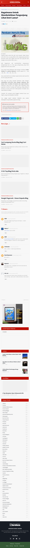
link (7, 73)
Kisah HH (15, 500)
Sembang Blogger (15, 410)
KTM (15, 509)
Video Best (15, 454)
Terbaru (3, 299)
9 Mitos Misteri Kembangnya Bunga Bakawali (10, 370)
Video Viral (15, 517)
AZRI (5, 218)
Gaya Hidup (8, 5)
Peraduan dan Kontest (15, 487)
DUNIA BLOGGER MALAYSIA (7, 168)
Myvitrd (6, 263)
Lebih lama (26, 299)
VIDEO (15, 453)
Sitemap (11, 545)
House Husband (15, 409)
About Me (16, 545)
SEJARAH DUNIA (15, 486)
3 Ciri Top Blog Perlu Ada (10, 171)
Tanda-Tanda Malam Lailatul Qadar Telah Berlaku (12, 355)
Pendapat (15, 480)
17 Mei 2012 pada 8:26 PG (11, 218)
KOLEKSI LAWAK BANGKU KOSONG (15, 465)
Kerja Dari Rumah (15, 425)
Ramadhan (15, 431)
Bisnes (15, 513)
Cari (28, 2)
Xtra (15, 476)
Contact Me (21, 545)
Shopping (15, 421)
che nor (6, 273)
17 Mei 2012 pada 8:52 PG (14, 228)
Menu (1, 2)
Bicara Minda (15, 449)
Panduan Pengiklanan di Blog (15, 471)
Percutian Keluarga (15, 502)
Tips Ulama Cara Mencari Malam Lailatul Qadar (11, 362)
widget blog (15, 478)
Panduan (15, 405)
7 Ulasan (15, 21)
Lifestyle (15, 403)
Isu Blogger (15, 482)
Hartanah (15, 443)
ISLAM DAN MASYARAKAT (15, 484)
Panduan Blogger (15, 498)
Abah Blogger (15, 508)
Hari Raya (15, 436)
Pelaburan (15, 451)
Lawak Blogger (15, 467)
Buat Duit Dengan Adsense (15, 460)
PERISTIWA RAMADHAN (15, 504)
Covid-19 (15, 456)
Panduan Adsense (15, 475)
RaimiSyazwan (8, 255)
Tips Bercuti (15, 429)
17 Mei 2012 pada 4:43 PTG (13, 263)
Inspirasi (15, 473)
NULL (15, 491)
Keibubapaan (15, 440)
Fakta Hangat (15, 412)
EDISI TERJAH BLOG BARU (15, 469)
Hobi (24, 5)
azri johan (7, 230)
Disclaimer (9, 110)
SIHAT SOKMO (15, 511)
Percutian (15, 423)
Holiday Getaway (15, 445)
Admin (6, 228)
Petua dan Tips (15, 497)
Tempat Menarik (15, 420)
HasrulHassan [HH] (9, 239)
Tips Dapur (19, 5)
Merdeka (15, 495)
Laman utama (4, 9)
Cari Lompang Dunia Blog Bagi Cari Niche (13, 143)
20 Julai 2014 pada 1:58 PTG (13, 273)
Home (2, 5)
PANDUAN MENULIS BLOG (13, 9)
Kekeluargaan (15, 416)
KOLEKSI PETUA (15, 489)
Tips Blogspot (15, 438)
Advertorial (15, 427)
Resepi (13, 5)
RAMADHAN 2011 (15, 506)
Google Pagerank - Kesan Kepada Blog (14, 198)
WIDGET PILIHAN (15, 447)
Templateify (17, 543)
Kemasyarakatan (15, 493)
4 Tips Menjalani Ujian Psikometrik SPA (13, 393)
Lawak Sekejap (15, 464)
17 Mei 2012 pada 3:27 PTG (17, 255)
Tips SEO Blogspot (15, 434)
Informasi (15, 462)
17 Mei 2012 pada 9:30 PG (14, 246)
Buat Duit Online (15, 418)
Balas (6, 224)
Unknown (7, 246)
